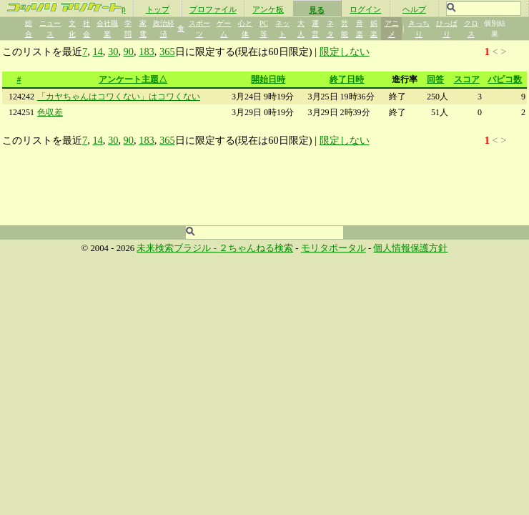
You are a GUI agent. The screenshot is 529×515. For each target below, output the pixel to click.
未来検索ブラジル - (178, 248)
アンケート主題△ (133, 79)
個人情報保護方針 (410, 248)
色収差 (50, 112)
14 (97, 51)
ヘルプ (414, 9)
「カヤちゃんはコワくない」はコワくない (118, 97)
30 (113, 51)
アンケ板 (268, 9)
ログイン (365, 9)
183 (146, 51)
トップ (157, 9)
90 (129, 51)
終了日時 (347, 79)
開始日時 (268, 79)
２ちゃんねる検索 (256, 248)
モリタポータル (333, 248)
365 (167, 51)
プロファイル (213, 9)
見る (317, 10)
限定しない (345, 51)
